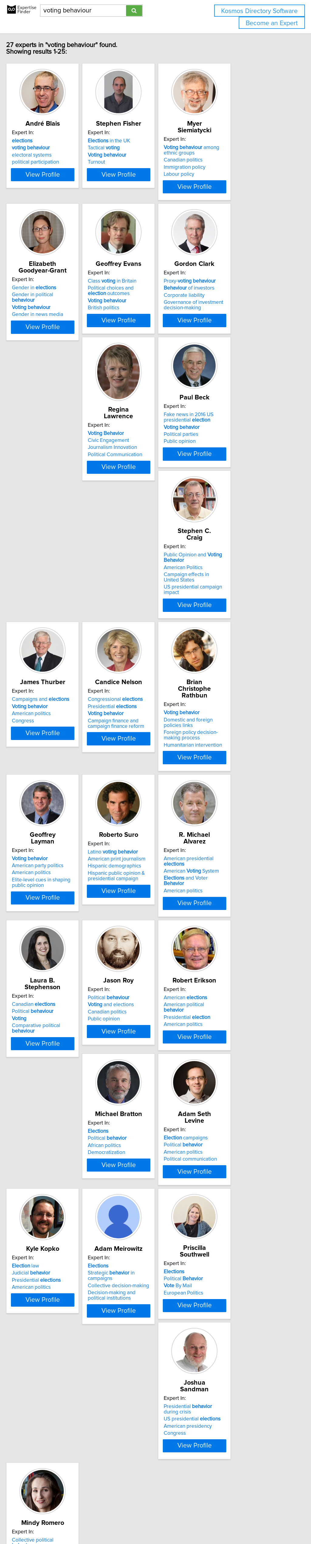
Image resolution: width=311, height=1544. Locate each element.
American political (237, 942)
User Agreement (235, 1522)
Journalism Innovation (49, 488)
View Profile (63, 192)
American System (234, 784)
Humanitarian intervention (236, 652)
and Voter (239, 792)
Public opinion (132, 489)
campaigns (138, 1092)
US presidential (235, 1262)
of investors (232, 312)
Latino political (51, 1414)
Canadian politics (226, 160)
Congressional (143, 620)
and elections (139, 942)
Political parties (133, 482)
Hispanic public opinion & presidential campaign (144, 801)
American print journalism (144, 784)
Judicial (226, 1099)
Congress (36, 641)
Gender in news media (50, 326)
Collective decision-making (55, 1264)
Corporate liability (227, 319)
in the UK (137, 147)
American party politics (50, 784)
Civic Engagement (45, 481)
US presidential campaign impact (244, 494)
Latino (141, 777)
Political (45, 942)
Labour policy (222, 174)
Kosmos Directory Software (259, 11)
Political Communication (52, 495)
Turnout (124, 168)
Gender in (47, 305)
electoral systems (44, 162)
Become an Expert (272, 23)
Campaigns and (53, 620)
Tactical (132, 154)
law (220, 1092)
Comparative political (61, 956)
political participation (48, 168)
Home (192, 1522)
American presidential (243, 777)
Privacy (209, 1522)
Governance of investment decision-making (236, 329)
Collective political (56, 1407)
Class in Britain (140, 305)
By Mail (130, 1263)
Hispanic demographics (142, 792)
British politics (131, 331)
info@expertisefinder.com (158, 1522)
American (228, 935)
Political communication (142, 1114)
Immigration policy (227, 167)
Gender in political (57, 312)
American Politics (226, 475)
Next (173, 1492)
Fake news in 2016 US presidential (141, 465)
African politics (41, 1107)
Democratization (43, 1114)
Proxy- (233, 305)
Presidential (140, 627)
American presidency (231, 1270)
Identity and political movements (61, 1434)
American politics (44, 634)
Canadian (46, 935)
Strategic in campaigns (61, 1257)
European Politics (135, 1270)
